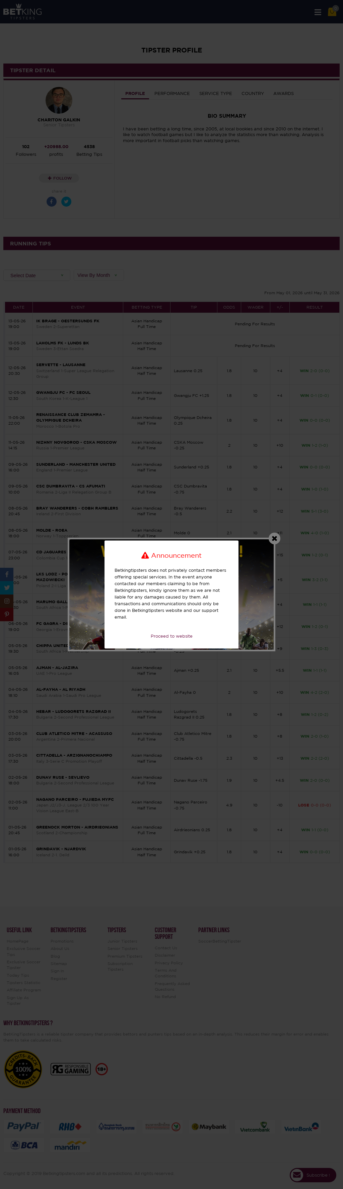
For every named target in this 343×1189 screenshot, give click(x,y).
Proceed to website (172, 636)
